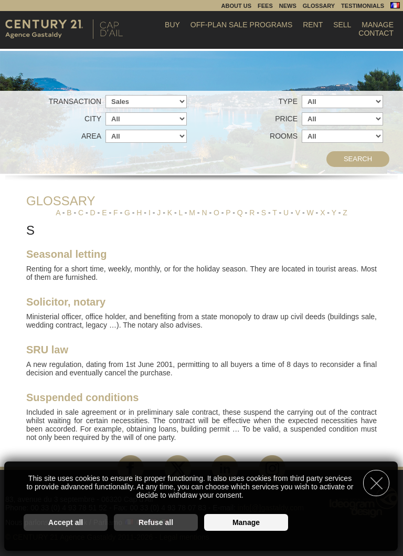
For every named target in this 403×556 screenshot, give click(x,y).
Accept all (65, 522)
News (287, 6)
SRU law (47, 349)
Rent (313, 24)
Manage (378, 24)
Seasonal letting (66, 254)
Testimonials (362, 6)
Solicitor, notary (65, 302)
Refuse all (156, 522)
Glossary (319, 6)
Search (358, 159)
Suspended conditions (82, 397)
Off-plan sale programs (241, 24)
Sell (342, 24)
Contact (376, 33)
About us (236, 6)
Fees (265, 6)
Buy (172, 24)
